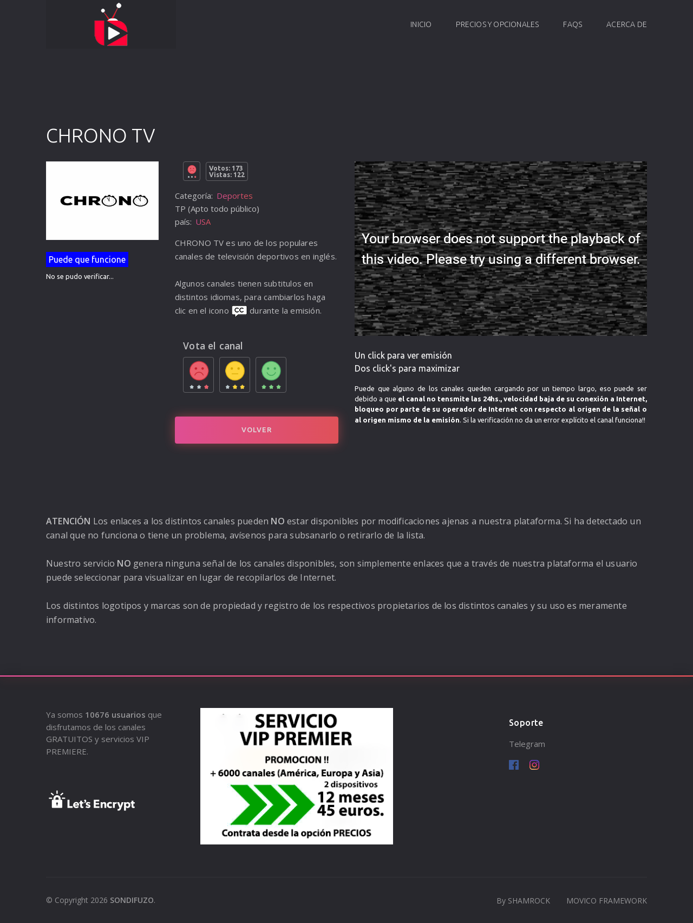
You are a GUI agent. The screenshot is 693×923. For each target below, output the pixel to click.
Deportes (235, 195)
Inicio (421, 24)
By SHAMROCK (523, 900)
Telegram (527, 743)
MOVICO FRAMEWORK (606, 900)
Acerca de (626, 24)
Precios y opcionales (497, 24)
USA (203, 221)
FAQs (572, 24)
